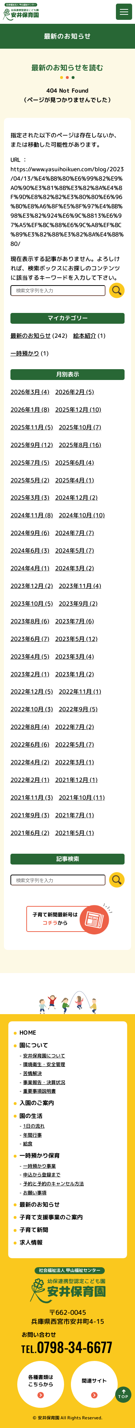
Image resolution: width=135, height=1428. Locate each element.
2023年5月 (76, 638)
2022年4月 (29, 762)
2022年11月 (80, 691)
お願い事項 (34, 1192)
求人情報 (30, 1242)
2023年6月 (29, 638)
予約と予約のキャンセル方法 (53, 1183)
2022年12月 (31, 691)
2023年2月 (29, 674)
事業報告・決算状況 (44, 1082)
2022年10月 (31, 709)
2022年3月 (74, 762)
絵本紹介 (84, 336)
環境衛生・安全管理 (44, 1064)
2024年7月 (74, 533)
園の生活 (30, 1116)
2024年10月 (82, 515)
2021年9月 (29, 815)
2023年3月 (74, 656)
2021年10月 (82, 797)
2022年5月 (74, 744)
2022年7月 (74, 727)
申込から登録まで (41, 1174)
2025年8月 (80, 444)
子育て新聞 (33, 1230)
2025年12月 (78, 410)
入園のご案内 (36, 1103)
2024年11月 (31, 515)
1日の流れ (33, 1126)
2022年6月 (29, 744)
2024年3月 (74, 568)
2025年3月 (29, 497)
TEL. (66, 1348)
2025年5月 (29, 480)
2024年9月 (29, 533)
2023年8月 (29, 621)
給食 (27, 1143)
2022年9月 (78, 709)
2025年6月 (74, 462)
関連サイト (94, 1387)
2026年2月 (74, 392)
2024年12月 (76, 497)
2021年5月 (74, 832)
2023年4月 (29, 656)
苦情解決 (32, 1073)
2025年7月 (29, 462)
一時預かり (24, 353)
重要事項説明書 (39, 1091)
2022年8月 (29, 727)
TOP (123, 1396)
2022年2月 (29, 780)
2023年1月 (74, 674)
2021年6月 (29, 832)
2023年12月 (31, 586)
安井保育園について (44, 1055)
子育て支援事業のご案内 (50, 1217)
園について (33, 1045)
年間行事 (32, 1135)
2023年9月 (78, 603)
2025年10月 (80, 427)
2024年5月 (74, 550)
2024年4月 (29, 568)
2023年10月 (31, 603)
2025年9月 (31, 444)
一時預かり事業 (39, 1166)
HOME (27, 1032)
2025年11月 (31, 427)
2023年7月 (74, 621)
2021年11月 (31, 797)
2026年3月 (29, 392)
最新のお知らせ (30, 336)
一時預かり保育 (39, 1155)
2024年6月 (29, 550)
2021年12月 (76, 780)
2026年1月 (29, 410)
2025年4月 (74, 480)
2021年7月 (74, 815)
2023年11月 (80, 586)
